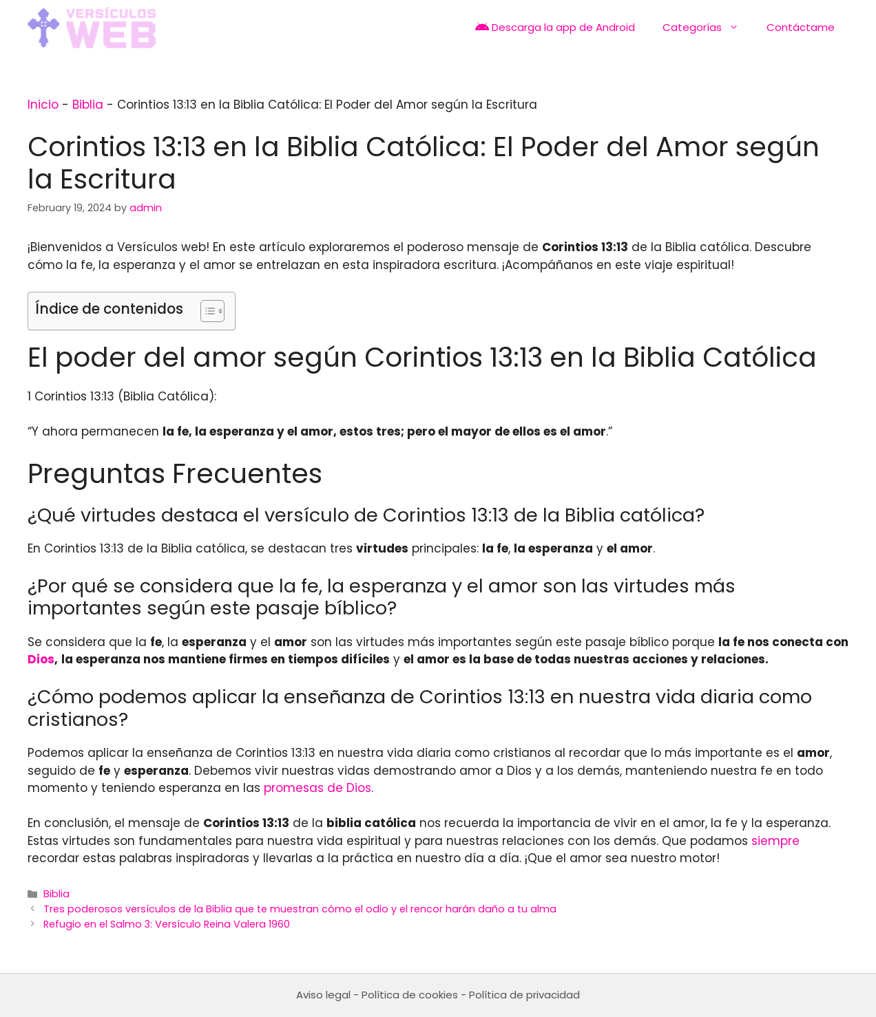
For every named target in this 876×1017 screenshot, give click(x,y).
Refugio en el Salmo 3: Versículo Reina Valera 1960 (166, 924)
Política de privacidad (524, 994)
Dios (41, 659)
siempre (775, 841)
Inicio (43, 104)
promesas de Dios (317, 788)
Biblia (87, 104)
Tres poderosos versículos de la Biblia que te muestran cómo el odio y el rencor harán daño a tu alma (299, 909)
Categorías (708, 27)
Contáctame (800, 27)
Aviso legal (323, 994)
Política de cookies (410, 994)
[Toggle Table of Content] (205, 311)
